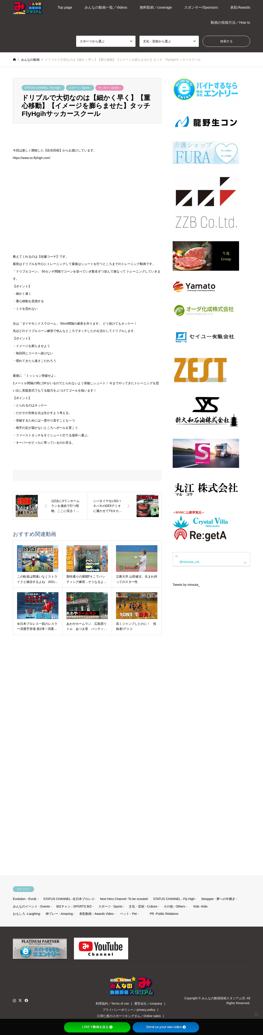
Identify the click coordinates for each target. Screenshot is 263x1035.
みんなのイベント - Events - (32, 906)
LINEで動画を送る (97, 1027)
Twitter (20, 1000)
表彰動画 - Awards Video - (97, 913)
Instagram (14, 1000)
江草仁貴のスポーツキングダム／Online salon (129, 1016)
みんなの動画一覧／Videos (106, 7)
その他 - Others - (175, 906)
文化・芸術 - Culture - (144, 906)
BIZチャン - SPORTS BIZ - (75, 906)
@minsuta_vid (189, 562)
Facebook (25, 1000)
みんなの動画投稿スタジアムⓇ (223, 998)
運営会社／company (148, 1003)
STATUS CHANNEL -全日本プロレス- (69, 899)
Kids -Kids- (200, 906)
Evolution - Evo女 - (26, 899)
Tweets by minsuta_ (186, 584)
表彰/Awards (240, 7)
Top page (65, 7)
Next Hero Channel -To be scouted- (124, 899)
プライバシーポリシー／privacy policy (128, 1009)
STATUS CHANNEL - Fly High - (43, 87)
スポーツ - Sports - (80, 87)
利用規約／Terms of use (112, 1003)
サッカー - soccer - (109, 87)
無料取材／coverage (156, 7)
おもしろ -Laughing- (27, 913)
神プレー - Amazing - (60, 913)
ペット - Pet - (129, 913)
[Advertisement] (204, 732)
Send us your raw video (166, 1027)
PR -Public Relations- (164, 913)
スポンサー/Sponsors (201, 7)
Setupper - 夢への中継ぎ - (219, 899)
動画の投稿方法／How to (230, 22)
